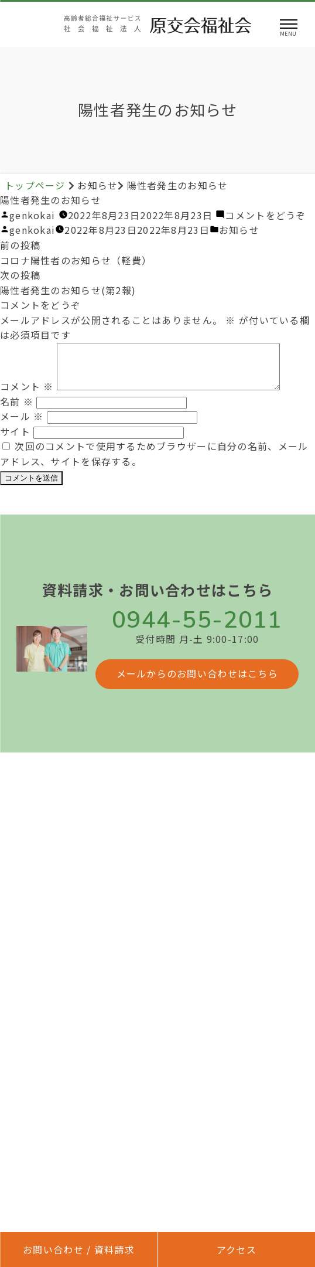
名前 (16, 410)
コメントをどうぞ (265, 215)
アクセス (236, 1249)
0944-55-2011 (197, 629)
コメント (27, 395)
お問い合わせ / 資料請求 (79, 1249)
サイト (15, 440)
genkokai (32, 215)
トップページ (37, 185)
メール (21, 425)
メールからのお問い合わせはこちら (197, 682)
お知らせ (239, 230)
